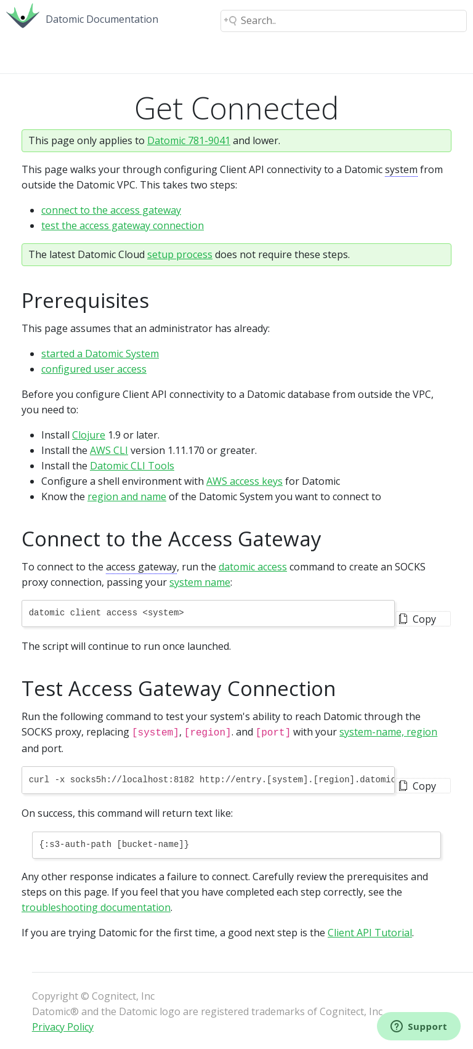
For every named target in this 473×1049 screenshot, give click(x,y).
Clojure (88, 435)
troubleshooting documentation (96, 906)
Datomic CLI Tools (132, 465)
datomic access (253, 566)
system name (199, 582)
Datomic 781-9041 (188, 140)
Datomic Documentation (102, 19)
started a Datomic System (100, 353)
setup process (179, 254)
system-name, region (388, 732)
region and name (126, 496)
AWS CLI (109, 450)
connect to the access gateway (111, 210)
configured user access (94, 369)
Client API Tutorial (370, 931)
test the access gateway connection (122, 225)
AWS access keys (244, 481)
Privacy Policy (63, 1025)
